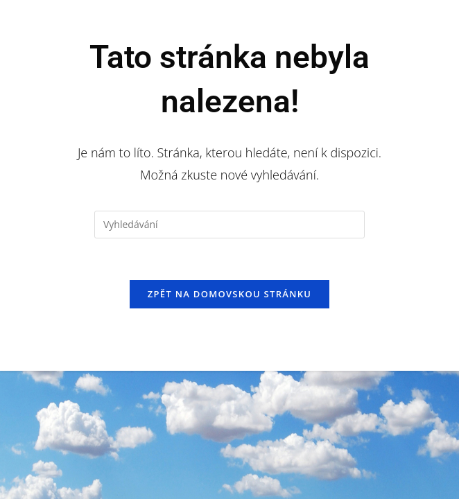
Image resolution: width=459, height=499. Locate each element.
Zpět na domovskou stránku (229, 294)
